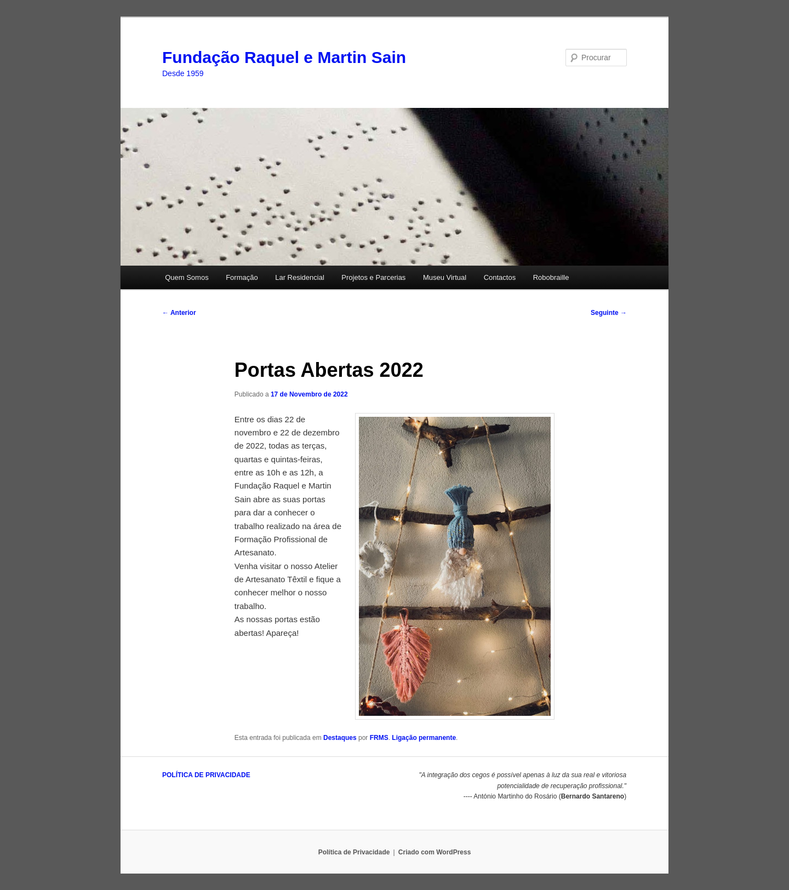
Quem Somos (186, 277)
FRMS (379, 738)
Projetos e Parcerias (373, 277)
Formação (242, 277)
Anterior (179, 313)
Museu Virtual (444, 277)
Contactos (500, 277)
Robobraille (551, 277)
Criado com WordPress (434, 852)
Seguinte (609, 313)
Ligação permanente (424, 738)
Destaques (340, 738)
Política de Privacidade (354, 852)
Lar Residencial (299, 277)
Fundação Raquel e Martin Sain (284, 57)
